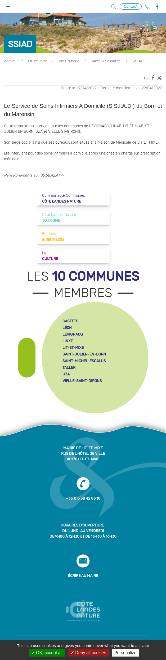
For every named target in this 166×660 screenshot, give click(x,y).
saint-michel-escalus (84, 361)
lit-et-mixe (73, 347)
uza (66, 374)
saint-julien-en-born (84, 354)
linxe (67, 341)
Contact (130, 6)
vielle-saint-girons (82, 381)
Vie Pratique (69, 61)
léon (67, 327)
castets (70, 321)
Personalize (125, 652)
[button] (8, 5)
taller (68, 367)
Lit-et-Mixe (37, 61)
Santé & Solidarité (106, 61)
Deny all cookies (88, 652)
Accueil (10, 61)
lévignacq (72, 334)
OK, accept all (47, 652)
